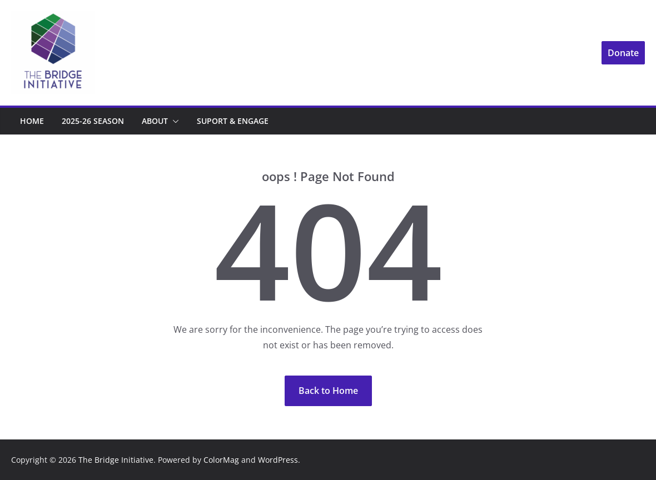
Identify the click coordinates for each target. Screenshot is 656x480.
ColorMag (221, 459)
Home (32, 121)
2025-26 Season (93, 121)
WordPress (278, 459)
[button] (173, 121)
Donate (623, 53)
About (155, 121)
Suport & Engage (233, 121)
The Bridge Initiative (115, 459)
